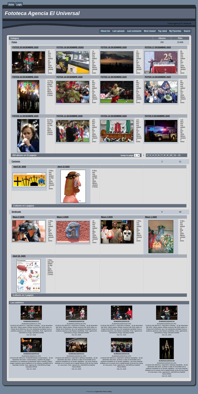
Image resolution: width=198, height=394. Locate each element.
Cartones (16, 161)
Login (19, 4)
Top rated (162, 31)
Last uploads (118, 31)
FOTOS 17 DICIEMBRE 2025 (158, 47)
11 (175, 155)
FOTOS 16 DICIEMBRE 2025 (25, 77)
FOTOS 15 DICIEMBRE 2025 (70, 77)
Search (187, 31)
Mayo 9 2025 (18, 217)
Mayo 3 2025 (63, 217)
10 (171, 155)
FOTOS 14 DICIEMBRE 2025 (114, 77)
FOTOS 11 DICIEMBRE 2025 (70, 116)
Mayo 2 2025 (107, 217)
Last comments (134, 31)
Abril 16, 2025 (19, 167)
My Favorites (175, 31)
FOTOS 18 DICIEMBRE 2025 (114, 47)
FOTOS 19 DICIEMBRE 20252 (70, 47)
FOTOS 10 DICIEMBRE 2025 (114, 116)
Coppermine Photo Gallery (103, 391)
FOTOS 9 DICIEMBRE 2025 (157, 116)
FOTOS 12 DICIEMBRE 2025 (25, 116)
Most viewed (149, 31)
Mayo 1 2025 (151, 217)
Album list (105, 31)
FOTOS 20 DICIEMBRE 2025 (25, 47)
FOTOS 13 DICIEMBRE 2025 (158, 77)
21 (179, 155)
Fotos (14, 42)
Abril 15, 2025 (19, 256)
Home (11, 4)
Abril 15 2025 (63, 167)
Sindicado (16, 212)
